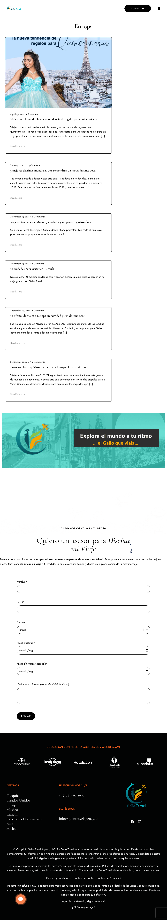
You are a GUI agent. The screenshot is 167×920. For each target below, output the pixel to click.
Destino (83, 626)
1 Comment (38, 310)
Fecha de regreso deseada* (83, 667)
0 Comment (32, 114)
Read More (17, 146)
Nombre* (83, 585)
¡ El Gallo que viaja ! (83, 907)
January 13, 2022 (18, 165)
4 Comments (35, 165)
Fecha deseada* (83, 646)
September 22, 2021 (19, 362)
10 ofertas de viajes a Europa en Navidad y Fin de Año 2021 (47, 316)
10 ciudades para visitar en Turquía (32, 269)
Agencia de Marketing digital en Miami (83, 901)
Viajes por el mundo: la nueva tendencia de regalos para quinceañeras (53, 119)
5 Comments (38, 362)
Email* (83, 605)
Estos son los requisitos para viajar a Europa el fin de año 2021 (49, 367)
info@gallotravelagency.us (78, 818)
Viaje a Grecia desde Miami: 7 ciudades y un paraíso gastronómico (51, 222)
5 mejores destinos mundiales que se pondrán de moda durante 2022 (53, 170)
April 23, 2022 (17, 114)
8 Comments (38, 216)
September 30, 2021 (20, 310)
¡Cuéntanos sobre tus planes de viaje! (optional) (83, 694)
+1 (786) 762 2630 (71, 795)
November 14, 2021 (19, 216)
